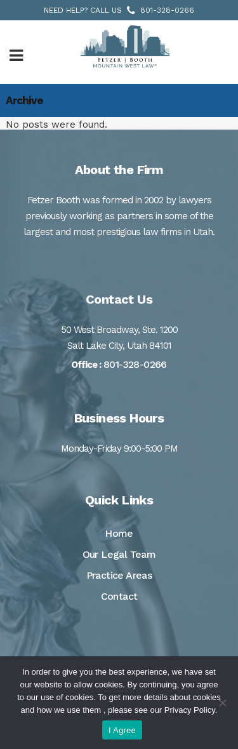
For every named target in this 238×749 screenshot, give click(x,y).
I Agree (122, 730)
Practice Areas (119, 575)
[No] (222, 702)
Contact (119, 596)
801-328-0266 (167, 10)
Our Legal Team (119, 554)
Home (119, 533)
